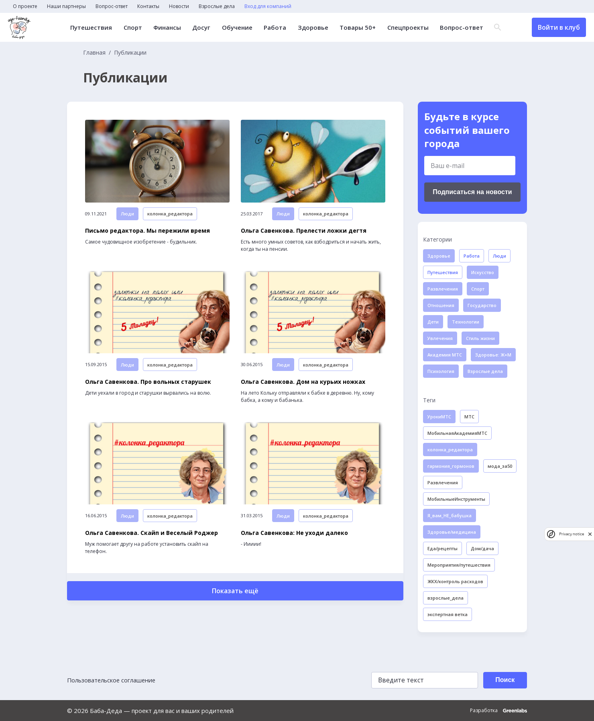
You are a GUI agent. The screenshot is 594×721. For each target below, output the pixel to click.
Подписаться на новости (472, 191)
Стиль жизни (480, 338)
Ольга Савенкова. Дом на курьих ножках (303, 385)
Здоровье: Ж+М (493, 355)
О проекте (25, 6)
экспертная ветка (447, 614)
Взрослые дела (217, 6)
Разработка (498, 710)
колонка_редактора (170, 216)
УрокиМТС (439, 417)
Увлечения (440, 338)
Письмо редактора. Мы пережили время (147, 232)
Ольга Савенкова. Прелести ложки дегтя (303, 232)
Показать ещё (235, 596)
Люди (127, 216)
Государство (482, 305)
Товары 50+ (357, 28)
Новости (179, 6)
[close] (590, 534)
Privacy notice (571, 534)
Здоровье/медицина (451, 532)
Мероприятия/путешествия (458, 565)
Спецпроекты (406, 28)
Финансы (167, 28)
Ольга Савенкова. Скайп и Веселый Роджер (151, 539)
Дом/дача (482, 548)
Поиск (503, 679)
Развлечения (442, 289)
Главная (94, 52)
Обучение (237, 28)
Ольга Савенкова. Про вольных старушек (148, 385)
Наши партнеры (66, 6)
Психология (440, 371)
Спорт (133, 28)
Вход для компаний (267, 6)
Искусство (482, 272)
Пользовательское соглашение (113, 680)
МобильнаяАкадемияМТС (457, 433)
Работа (274, 28)
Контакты (148, 6)
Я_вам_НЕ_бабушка (449, 515)
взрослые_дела (445, 598)
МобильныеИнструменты (456, 499)
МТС (469, 417)
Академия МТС (444, 355)
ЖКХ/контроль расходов (455, 581)
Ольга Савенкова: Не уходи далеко (294, 539)
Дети (433, 322)
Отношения (440, 305)
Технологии (465, 322)
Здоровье (312, 28)
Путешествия (91, 28)
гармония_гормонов (450, 466)
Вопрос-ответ (112, 6)
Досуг (201, 28)
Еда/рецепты (442, 548)
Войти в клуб (559, 27)
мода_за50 (500, 466)
